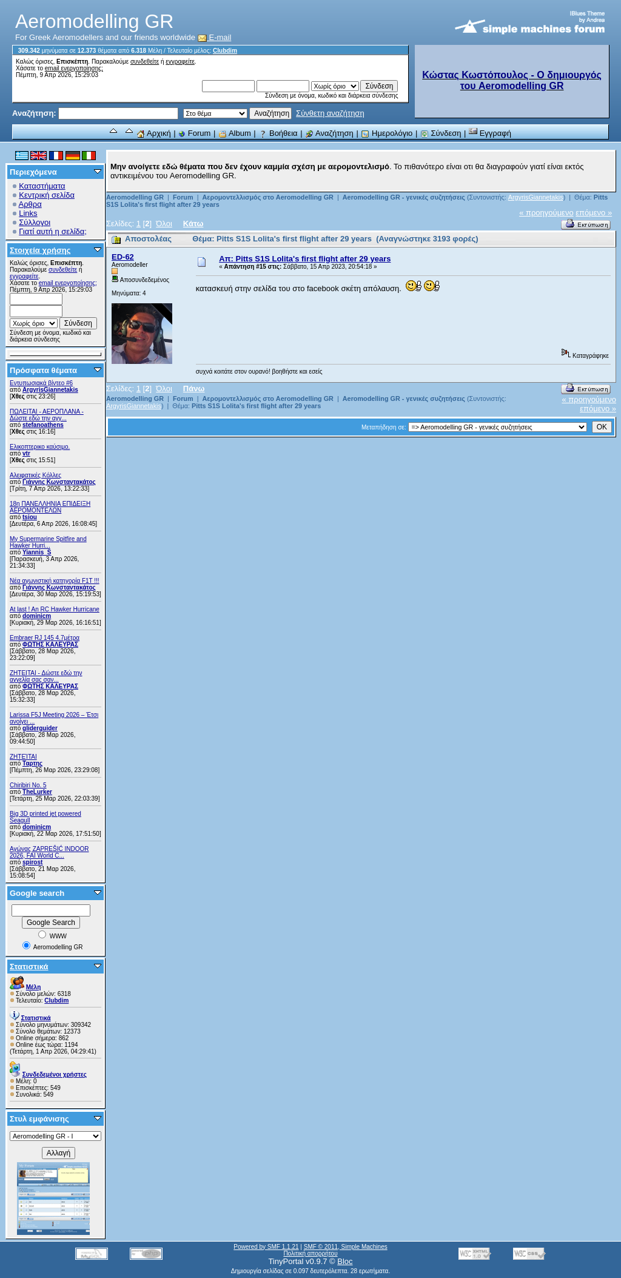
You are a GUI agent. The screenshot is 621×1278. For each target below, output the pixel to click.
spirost (32, 862)
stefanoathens (43, 425)
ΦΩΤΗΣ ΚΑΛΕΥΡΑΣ (50, 644)
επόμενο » (594, 212)
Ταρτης (32, 763)
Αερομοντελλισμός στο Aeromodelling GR (267, 197)
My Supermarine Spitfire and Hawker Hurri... (48, 542)
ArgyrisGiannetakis (50, 389)
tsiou (29, 517)
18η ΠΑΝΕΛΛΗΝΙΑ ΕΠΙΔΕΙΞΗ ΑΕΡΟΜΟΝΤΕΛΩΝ (50, 507)
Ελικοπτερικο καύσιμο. (40, 446)
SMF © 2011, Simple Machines (346, 1246)
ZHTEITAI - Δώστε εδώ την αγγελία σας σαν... (46, 676)
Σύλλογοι (34, 222)
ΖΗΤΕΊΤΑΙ (23, 756)
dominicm (36, 616)
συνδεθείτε (144, 61)
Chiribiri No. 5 (28, 785)
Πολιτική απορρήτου (310, 1253)
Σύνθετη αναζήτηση (330, 113)
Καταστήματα (42, 185)
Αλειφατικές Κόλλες (35, 475)
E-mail (215, 37)
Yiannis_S (36, 552)
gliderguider (40, 728)
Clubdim (225, 50)
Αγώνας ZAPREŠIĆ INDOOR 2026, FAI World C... (49, 852)
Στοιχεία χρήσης (40, 250)
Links (28, 213)
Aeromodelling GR (135, 197)
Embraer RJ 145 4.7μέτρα (44, 637)
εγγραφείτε (180, 61)
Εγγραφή (490, 133)
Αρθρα (30, 204)
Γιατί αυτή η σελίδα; (53, 231)
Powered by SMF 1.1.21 (265, 1246)
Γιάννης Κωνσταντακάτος (59, 482)
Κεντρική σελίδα (47, 195)
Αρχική (153, 133)
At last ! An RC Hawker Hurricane (54, 609)
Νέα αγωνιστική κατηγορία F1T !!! (54, 580)
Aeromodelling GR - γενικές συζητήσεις (405, 197)
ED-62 (123, 256)
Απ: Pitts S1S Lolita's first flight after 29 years (305, 258)
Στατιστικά (29, 966)
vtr (26, 453)
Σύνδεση (441, 133)
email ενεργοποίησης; (74, 68)
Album (234, 133)
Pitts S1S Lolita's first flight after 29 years (256, 405)
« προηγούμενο (546, 212)
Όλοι (164, 223)
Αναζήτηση (329, 133)
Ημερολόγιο (386, 133)
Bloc (344, 1261)
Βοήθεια (277, 133)
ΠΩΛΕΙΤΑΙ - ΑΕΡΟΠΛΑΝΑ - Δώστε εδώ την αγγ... (47, 415)
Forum (194, 133)
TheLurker (37, 792)
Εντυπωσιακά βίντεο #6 (41, 383)
